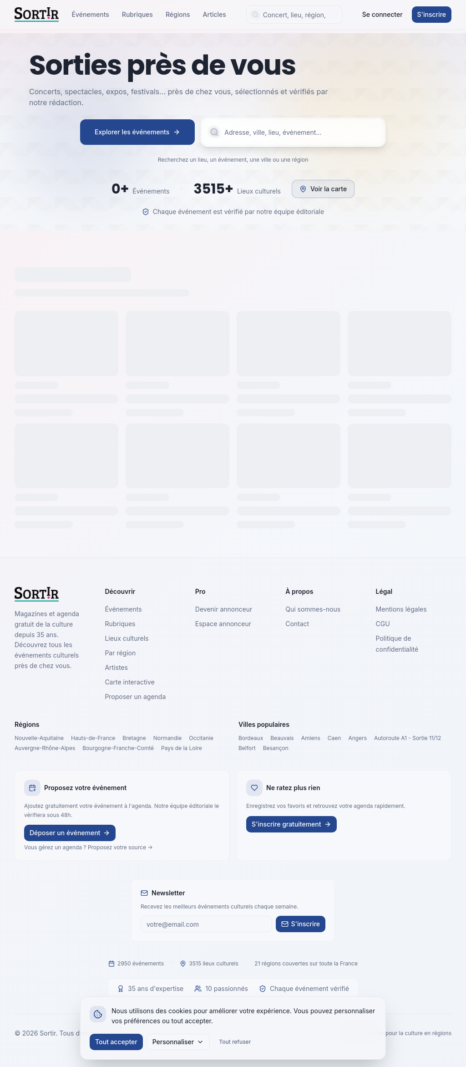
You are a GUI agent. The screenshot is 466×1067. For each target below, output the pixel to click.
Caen (334, 738)
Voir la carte (323, 189)
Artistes (116, 667)
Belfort (247, 748)
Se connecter (382, 14)
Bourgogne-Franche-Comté (118, 748)
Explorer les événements (137, 132)
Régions (178, 14)
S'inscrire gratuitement (291, 824)
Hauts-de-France (93, 738)
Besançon (276, 748)
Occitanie (201, 738)
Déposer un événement (70, 833)
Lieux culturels (126, 638)
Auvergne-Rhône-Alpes (45, 748)
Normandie (167, 738)
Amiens (310, 738)
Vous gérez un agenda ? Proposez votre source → (88, 847)
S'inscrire (431, 14)
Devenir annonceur (223, 609)
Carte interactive (129, 682)
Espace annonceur (223, 624)
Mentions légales (401, 609)
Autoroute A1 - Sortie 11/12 (407, 738)
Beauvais (282, 738)
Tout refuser (235, 1041)
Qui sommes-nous (312, 609)
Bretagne (134, 738)
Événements (90, 14)
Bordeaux (250, 738)
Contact (297, 624)
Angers (357, 738)
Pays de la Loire (181, 748)
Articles (214, 14)
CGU (383, 624)
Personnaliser (178, 1042)
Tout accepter (116, 1042)
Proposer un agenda (135, 696)
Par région (120, 653)
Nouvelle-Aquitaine (39, 738)
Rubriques (137, 14)
